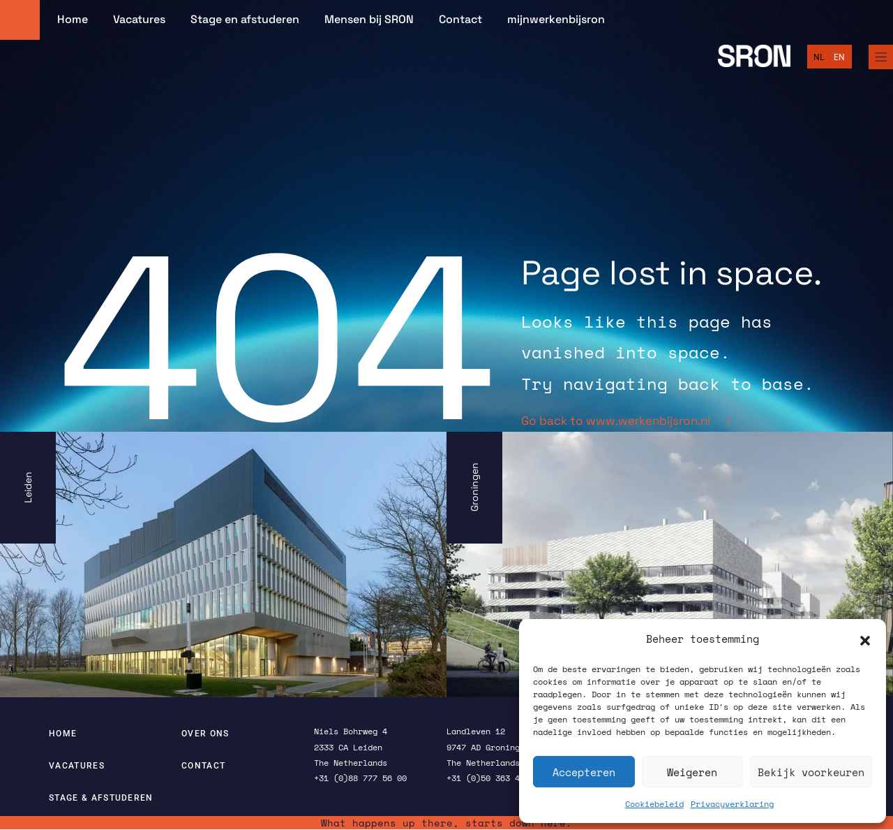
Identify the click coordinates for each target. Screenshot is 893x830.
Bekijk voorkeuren (811, 772)
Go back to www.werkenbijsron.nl (625, 420)
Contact (460, 19)
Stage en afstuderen (244, 19)
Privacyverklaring (732, 804)
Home (72, 19)
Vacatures (139, 19)
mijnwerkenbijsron (556, 19)
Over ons (205, 733)
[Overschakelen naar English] (839, 57)
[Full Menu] (881, 57)
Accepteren (584, 772)
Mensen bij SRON (369, 19)
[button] (865, 639)
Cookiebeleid (654, 804)
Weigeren (692, 772)
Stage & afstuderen (101, 798)
